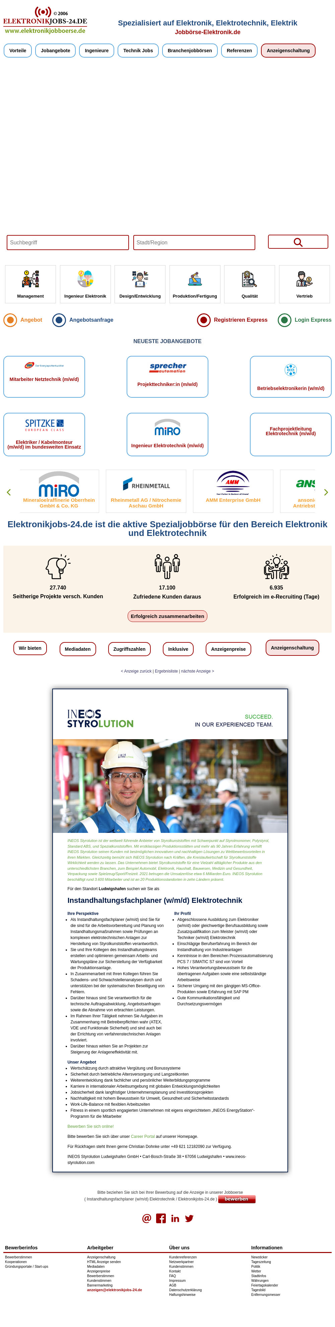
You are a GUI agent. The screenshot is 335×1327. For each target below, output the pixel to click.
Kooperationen (16, 1262)
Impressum (177, 1280)
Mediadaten (78, 649)
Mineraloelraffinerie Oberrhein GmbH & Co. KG (60, 503)
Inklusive (178, 649)
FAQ (172, 1276)
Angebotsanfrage (91, 320)
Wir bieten (30, 648)
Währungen (260, 1280)
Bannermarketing (100, 1285)
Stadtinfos (258, 1276)
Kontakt (175, 1271)
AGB (172, 1285)
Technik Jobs (138, 50)
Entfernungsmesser (265, 1295)
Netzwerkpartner (181, 1262)
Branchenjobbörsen (190, 50)
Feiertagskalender (264, 1285)
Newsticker (259, 1257)
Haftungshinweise (182, 1295)
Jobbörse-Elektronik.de (208, 32)
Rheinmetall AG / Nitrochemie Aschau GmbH (147, 503)
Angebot (31, 320)
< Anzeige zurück (136, 671)
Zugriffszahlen (130, 649)
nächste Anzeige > (197, 671)
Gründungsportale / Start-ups (26, 1266)
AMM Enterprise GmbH (234, 500)
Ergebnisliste (166, 671)
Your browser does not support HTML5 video (167, 161)
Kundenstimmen (99, 1280)
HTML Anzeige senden (104, 1262)
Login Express (313, 320)
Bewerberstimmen (18, 1257)
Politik (255, 1266)
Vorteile (17, 50)
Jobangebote (55, 50)
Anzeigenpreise (228, 649)
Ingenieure (97, 50)
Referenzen (239, 50)
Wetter (256, 1271)
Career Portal (143, 1136)
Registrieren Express (241, 320)
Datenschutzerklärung (185, 1290)
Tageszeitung (261, 1262)
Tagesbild (258, 1290)
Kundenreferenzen (183, 1257)
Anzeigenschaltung (288, 50)
